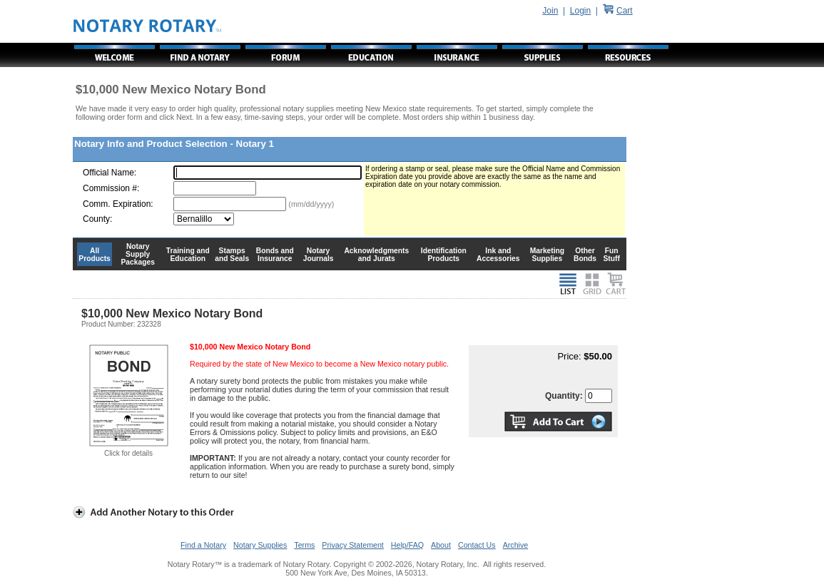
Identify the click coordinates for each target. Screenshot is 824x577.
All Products (94, 254)
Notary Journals (318, 254)
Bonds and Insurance (275, 254)
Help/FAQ (407, 545)
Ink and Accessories (498, 254)
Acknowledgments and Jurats (376, 254)
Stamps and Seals (232, 254)
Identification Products (444, 254)
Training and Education (188, 254)
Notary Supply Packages (138, 254)
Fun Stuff (611, 254)
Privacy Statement (352, 545)
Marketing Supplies (547, 254)
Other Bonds (585, 254)
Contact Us (477, 545)
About (441, 545)
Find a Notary (203, 545)
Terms (304, 545)
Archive (516, 545)
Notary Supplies (260, 545)
